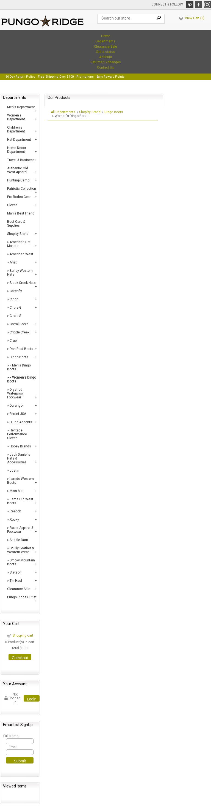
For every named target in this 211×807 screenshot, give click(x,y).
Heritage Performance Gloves (17, 434)
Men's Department (21, 107)
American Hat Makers (18, 244)
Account (105, 57)
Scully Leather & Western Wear (20, 550)
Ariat (13, 262)
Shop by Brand (18, 234)
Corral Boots (19, 324)
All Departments (63, 112)
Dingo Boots (19, 357)
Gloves (12, 205)
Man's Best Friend (20, 213)
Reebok (15, 511)
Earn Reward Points (110, 76)
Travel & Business (21, 160)
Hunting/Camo (18, 180)
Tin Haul (16, 581)
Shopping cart (23, 635)
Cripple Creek (19, 332)
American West (21, 254)
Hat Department (19, 140)
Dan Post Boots (21, 349)
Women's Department (16, 117)
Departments (105, 41)
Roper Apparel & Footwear (20, 530)
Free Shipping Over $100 (56, 76)
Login (31, 699)
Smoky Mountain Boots (21, 562)
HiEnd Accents (21, 422)
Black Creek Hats (23, 283)
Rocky (14, 519)
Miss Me (16, 491)
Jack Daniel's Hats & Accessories (18, 458)
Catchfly (16, 291)
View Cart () (194, 18)
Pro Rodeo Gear (19, 197)
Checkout (20, 658)
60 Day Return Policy (20, 76)
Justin (14, 470)
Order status (105, 52)
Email (13, 747)
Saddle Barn (19, 540)
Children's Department (16, 129)
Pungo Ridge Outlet (22, 597)
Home (105, 36)
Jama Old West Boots (20, 501)
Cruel (14, 341)
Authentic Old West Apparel (17, 170)
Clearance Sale (105, 46)
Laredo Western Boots (20, 481)
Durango (16, 405)
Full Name (10, 736)
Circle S (15, 316)
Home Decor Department (16, 150)
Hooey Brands (20, 446)
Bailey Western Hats (20, 272)
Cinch (14, 299)
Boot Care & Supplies (16, 223)
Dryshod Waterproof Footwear (15, 393)
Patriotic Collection (21, 189)
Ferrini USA (18, 414)
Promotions (85, 76)
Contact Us (105, 67)
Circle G (15, 307)
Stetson (15, 572)
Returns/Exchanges (105, 62)
